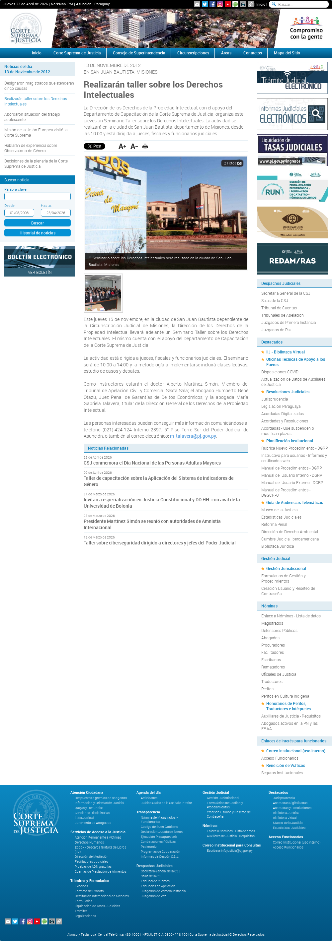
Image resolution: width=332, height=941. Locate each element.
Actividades (149, 798)
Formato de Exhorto (89, 891)
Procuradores (273, 645)
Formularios (83, 901)
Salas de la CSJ (274, 300)
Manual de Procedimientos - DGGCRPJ (285, 492)
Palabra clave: (15, 189)
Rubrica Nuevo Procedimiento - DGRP (294, 448)
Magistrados (272, 623)
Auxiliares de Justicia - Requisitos (291, 716)
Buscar (37, 222)
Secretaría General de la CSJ (285, 293)
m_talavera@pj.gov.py (193, 436)
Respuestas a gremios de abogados (101, 798)
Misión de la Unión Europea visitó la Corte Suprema (35, 132)
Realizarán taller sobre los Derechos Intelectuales (35, 101)
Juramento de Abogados (93, 823)
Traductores (272, 681)
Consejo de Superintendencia (139, 52)
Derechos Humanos (89, 842)
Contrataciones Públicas (158, 842)
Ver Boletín (40, 272)
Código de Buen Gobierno (159, 827)
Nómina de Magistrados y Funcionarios (159, 819)
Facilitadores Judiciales (91, 861)
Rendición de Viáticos (285, 765)
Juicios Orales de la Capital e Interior (166, 803)
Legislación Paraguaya (280, 406)
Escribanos (271, 659)
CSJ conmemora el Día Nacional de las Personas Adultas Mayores (152, 463)
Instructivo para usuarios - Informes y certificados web (294, 458)
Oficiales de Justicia (278, 674)
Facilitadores (272, 652)
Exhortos (81, 886)
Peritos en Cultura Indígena (285, 696)
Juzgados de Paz (276, 329)
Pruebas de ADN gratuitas (93, 866)
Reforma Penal (274, 524)
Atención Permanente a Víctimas (98, 837)
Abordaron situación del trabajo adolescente (32, 116)
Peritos (267, 688)
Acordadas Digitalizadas (282, 413)
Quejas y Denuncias (89, 808)
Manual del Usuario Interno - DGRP (291, 475)
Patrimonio (149, 847)
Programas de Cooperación (160, 851)
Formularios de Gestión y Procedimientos (283, 578)
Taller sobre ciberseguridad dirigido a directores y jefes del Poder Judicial (160, 542)
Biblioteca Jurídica (277, 546)
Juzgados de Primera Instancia (288, 322)
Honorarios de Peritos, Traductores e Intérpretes (288, 706)
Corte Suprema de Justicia (77, 52)
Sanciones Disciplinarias (92, 813)
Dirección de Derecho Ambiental (289, 531)
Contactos (252, 52)
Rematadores (273, 666)
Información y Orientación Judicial (99, 803)
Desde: (9, 205)
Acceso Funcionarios (279, 758)
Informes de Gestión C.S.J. (160, 856)
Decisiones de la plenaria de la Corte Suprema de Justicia (36, 163)
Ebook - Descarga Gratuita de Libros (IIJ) (100, 849)
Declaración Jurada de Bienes (162, 832)
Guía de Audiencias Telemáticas (294, 502)
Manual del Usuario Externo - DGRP (292, 482)
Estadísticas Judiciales (281, 517)
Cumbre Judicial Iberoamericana (290, 538)
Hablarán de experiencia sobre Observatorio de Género (30, 148)
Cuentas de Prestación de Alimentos (100, 871)
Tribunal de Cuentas (279, 307)
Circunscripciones (193, 52)
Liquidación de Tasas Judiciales (97, 906)
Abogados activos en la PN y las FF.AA (289, 726)
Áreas (226, 52)
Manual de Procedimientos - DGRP (291, 467)
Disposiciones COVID (279, 371)
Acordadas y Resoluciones (284, 420)
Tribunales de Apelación (282, 315)
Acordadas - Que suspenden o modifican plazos (287, 430)
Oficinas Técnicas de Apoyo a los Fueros (295, 361)
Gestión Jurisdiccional (286, 568)
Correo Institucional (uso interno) (295, 750)
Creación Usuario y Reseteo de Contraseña (288, 591)
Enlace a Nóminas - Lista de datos (291, 615)
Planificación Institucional (289, 440)
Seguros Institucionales (282, 772)
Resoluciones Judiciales (287, 391)
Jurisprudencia (274, 399)
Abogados (270, 637)
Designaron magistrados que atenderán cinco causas (39, 85)
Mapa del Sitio (287, 52)
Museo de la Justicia (279, 509)
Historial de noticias (37, 232)
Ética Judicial (84, 818)
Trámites (81, 911)
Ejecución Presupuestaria (159, 837)
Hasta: (46, 205)
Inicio (260, 4)
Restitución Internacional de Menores (102, 896)
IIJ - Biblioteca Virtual (285, 351)
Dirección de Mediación (92, 856)
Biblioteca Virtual (284, 818)
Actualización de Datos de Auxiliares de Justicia (293, 381)
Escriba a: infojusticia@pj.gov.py (230, 850)
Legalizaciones (85, 916)
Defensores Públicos (279, 630)
